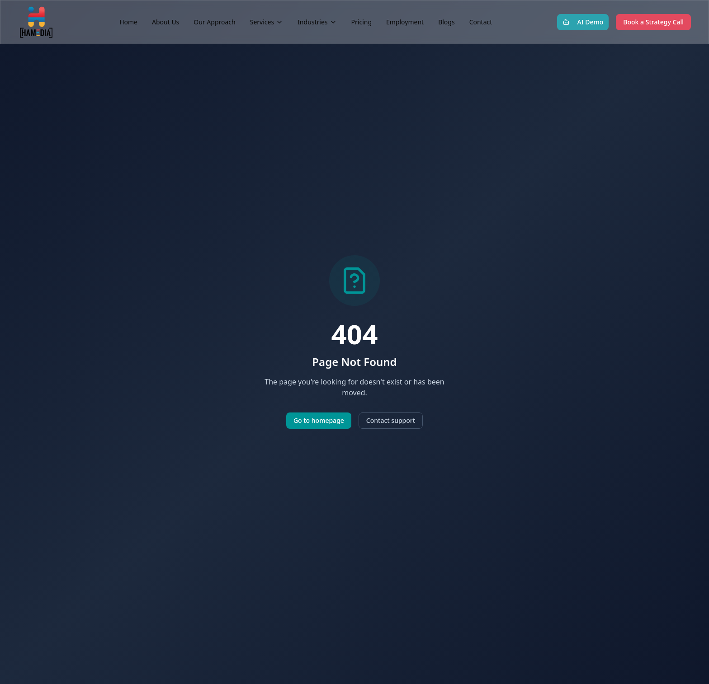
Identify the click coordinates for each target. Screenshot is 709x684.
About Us (165, 22)
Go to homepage (318, 420)
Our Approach (214, 22)
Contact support (390, 420)
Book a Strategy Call (653, 22)
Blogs (446, 22)
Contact (480, 22)
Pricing (361, 22)
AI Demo (582, 22)
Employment (405, 22)
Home (128, 22)
